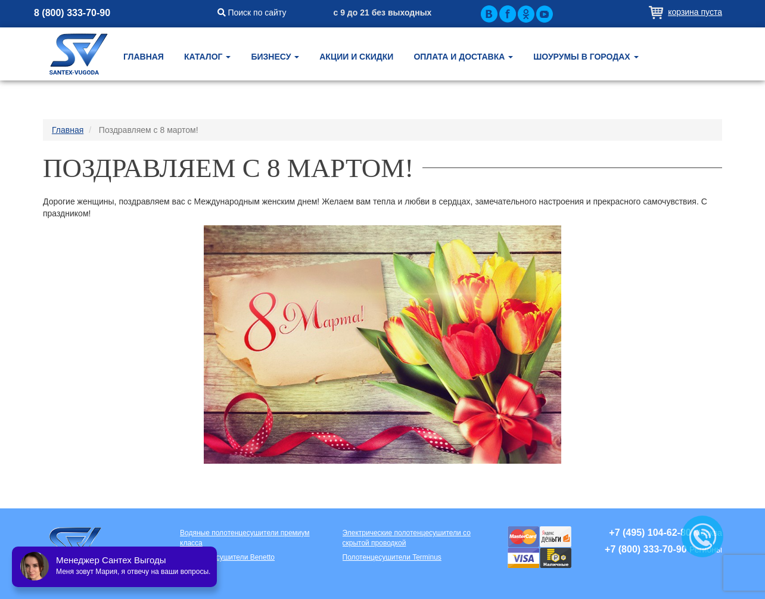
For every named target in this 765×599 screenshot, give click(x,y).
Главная (143, 56)
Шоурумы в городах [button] (585, 56)
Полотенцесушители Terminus (392, 557)
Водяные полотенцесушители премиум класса (245, 538)
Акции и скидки (356, 56)
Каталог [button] (207, 56)
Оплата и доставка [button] (463, 56)
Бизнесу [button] (275, 56)
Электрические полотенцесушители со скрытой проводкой (407, 538)
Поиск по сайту (252, 12)
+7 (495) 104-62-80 (650, 532)
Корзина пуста (695, 12)
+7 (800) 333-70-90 (645, 549)
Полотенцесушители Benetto (227, 557)
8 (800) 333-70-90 (72, 13)
